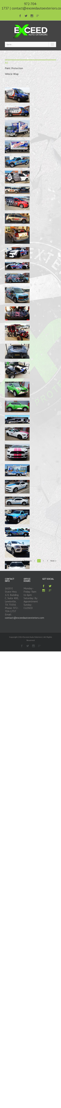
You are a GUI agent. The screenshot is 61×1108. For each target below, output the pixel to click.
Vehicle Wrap (12, 73)
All (6, 62)
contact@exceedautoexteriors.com (24, 617)
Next (52, 560)
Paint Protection (14, 68)
